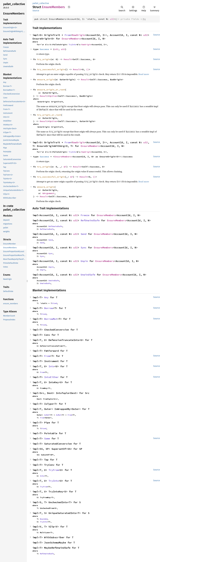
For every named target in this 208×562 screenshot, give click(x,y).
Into (51, 366)
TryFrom (54, 470)
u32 (112, 19)
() (87, 69)
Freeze (85, 215)
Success (44, 49)
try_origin (43, 59)
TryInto (72, 44)
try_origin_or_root (49, 114)
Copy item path (69, 7)
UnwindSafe (88, 274)
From (67, 35)
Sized (54, 303)
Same (47, 438)
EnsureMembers (71, 38)
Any (46, 297)
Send (83, 233)
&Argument (48, 193)
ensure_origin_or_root (51, 89)
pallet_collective (40, 3)
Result (68, 59)
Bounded (43, 519)
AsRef (46, 415)
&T (65, 166)
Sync (83, 247)
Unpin (84, 261)
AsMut (58, 415)
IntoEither (51, 377)
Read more (143, 74)
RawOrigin (78, 35)
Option (53, 96)
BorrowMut (50, 318)
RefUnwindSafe (90, 220)
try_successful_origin (51, 69)
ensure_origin (45, 79)
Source (35, 10)
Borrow (48, 308)
